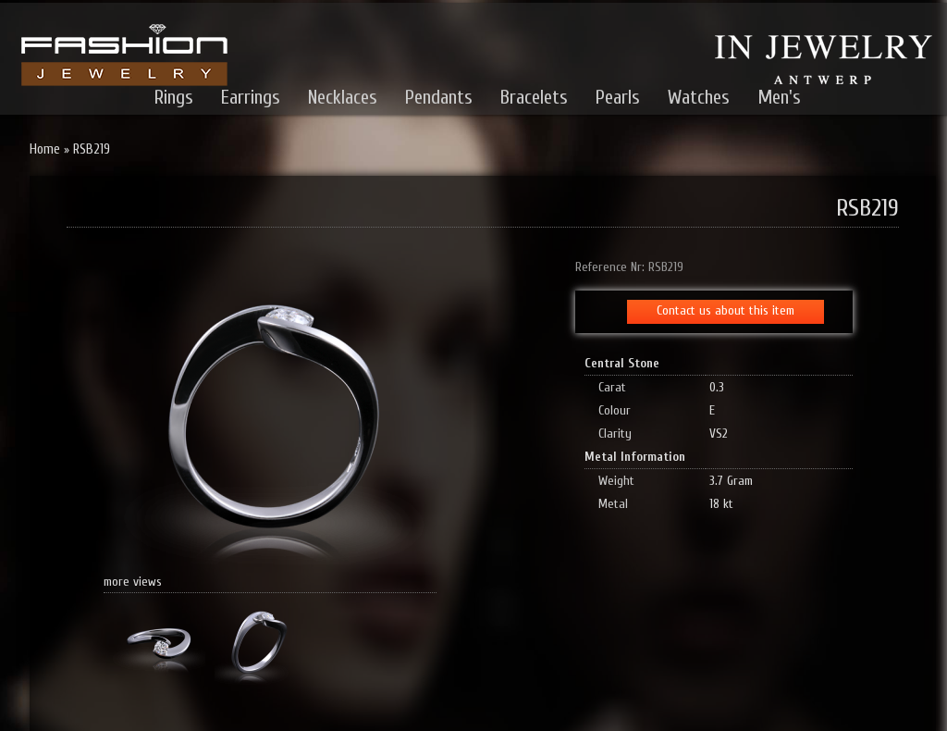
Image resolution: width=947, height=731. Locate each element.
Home (45, 149)
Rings (173, 97)
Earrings (250, 97)
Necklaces (342, 97)
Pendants (439, 97)
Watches (699, 97)
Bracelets (534, 97)
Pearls (618, 97)
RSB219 (91, 149)
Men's (779, 97)
